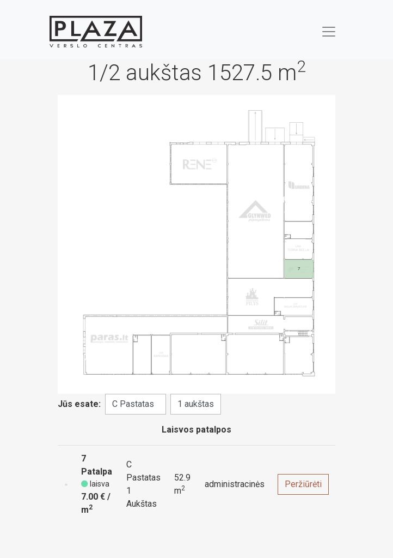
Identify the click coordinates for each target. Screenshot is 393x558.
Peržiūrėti (303, 484)
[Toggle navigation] (328, 31)
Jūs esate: (79, 404)
